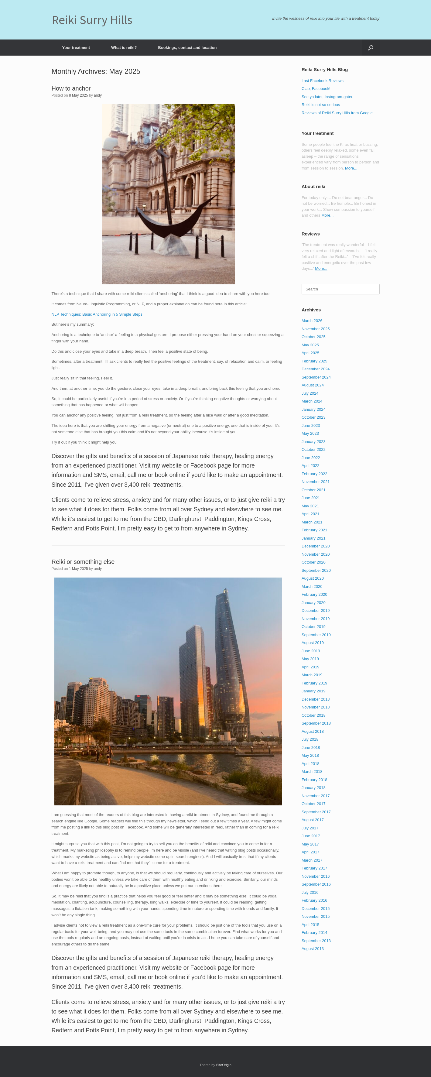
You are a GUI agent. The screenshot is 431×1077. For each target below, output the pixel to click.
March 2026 (312, 320)
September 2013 (316, 940)
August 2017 (313, 820)
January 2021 (314, 538)
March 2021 (312, 522)
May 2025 (310, 345)
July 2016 (310, 892)
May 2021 (310, 506)
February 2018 (314, 779)
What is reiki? (124, 47)
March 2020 (312, 586)
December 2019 (316, 610)
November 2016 (316, 876)
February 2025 (314, 361)
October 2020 (314, 562)
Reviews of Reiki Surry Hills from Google (337, 113)
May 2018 (310, 755)
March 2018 (312, 771)
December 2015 (316, 908)
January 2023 (314, 441)
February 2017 (314, 868)
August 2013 (313, 948)
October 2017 (314, 803)
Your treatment (76, 47)
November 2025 (316, 329)
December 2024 (316, 369)
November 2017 (316, 796)
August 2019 (313, 642)
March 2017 (312, 860)
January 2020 (314, 602)
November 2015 (316, 916)
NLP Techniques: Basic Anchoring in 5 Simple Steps (97, 314)
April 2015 (311, 924)
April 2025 (311, 353)
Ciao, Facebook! (316, 88)
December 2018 (316, 699)
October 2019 (314, 626)
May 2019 (310, 659)
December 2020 (316, 546)
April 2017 (311, 852)
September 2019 (316, 635)
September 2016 (316, 884)
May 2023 (310, 433)
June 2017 (311, 836)
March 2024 (312, 401)
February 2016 (314, 900)
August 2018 (313, 731)
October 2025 (314, 336)
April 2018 (311, 763)
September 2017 (316, 812)
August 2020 (313, 578)
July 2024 (310, 393)
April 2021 (311, 514)
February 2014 (314, 932)
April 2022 (311, 465)
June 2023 (311, 425)
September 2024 (316, 377)
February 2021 (314, 530)
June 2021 (311, 498)
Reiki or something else (83, 561)
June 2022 (311, 457)
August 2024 (313, 385)
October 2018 (314, 715)
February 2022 (314, 474)
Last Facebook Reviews (323, 80)
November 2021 (316, 481)
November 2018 (316, 707)
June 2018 (311, 747)
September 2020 (316, 570)
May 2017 (310, 844)
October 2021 (314, 490)
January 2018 (314, 787)
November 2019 (316, 618)
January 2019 (314, 691)
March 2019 (312, 675)
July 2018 (310, 739)
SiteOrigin (223, 1065)
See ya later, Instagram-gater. (328, 96)
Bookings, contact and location (187, 47)
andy (98, 95)
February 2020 (314, 594)
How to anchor (71, 88)
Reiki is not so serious (321, 104)
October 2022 (314, 449)
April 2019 (311, 667)
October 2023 (314, 417)
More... (351, 168)
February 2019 (314, 683)
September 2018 (316, 723)
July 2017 (310, 828)
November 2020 (316, 554)
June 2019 (311, 651)
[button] (371, 47)
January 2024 (314, 409)
